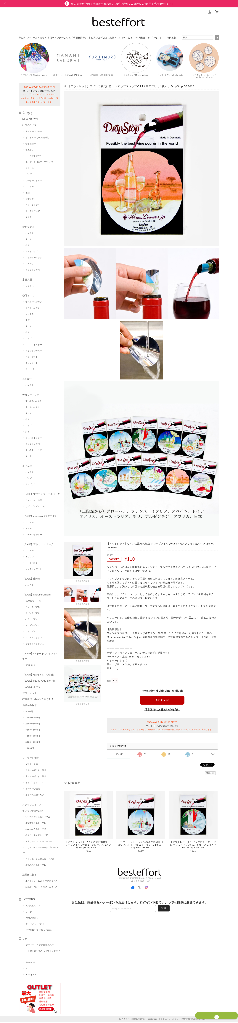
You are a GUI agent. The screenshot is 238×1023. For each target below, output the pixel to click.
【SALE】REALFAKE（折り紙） (40, 681)
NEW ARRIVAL (30, 119)
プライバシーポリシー (36, 925)
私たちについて (33, 906)
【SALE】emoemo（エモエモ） (39, 516)
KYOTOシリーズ (33, 601)
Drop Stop (30, 665)
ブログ (29, 912)
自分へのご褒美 (32, 789)
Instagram (31, 975)
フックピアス (31, 632)
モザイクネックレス (34, 644)
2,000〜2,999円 (32, 724)
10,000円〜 (30, 749)
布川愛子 (27, 379)
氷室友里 (27, 280)
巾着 (27, 246)
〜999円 (29, 712)
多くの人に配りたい (34, 795)
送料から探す (29, 875)
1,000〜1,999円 (32, 718)
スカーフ (29, 264)
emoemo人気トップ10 (35, 830)
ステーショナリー (33, 205)
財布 (27, 432)
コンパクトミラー (33, 345)
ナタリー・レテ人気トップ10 (38, 842)
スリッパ (29, 370)
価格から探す (29, 706)
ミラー (28, 529)
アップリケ (30, 485)
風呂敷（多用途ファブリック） (39, 163)
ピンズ (28, 479)
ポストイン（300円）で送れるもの (41, 881)
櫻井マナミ (28, 227)
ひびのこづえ (29, 126)
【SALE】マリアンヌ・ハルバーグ (41, 494)
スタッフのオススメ (33, 805)
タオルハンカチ (32, 308)
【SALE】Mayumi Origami (36, 595)
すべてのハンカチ (33, 132)
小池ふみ (27, 466)
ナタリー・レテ (30, 395)
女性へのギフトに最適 (35, 771)
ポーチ (28, 240)
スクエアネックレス (34, 638)
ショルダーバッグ (33, 258)
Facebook (31, 963)
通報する (210, 774)
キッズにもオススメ (34, 783)
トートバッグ (31, 252)
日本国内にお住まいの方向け (162, 710)
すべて (119, 755)
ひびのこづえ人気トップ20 (37, 817)
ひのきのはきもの (33, 181)
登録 (163, 908)
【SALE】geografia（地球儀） (38, 675)
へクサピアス (31, 620)
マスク (28, 218)
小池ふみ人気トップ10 (35, 866)
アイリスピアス (32, 608)
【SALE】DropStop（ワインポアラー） (40, 657)
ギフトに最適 (31, 765)
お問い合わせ (32, 918)
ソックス (29, 286)
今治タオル (30, 199)
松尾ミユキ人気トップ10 (36, 836)
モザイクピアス (32, 614)
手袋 (27, 193)
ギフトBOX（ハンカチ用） (37, 138)
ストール (29, 169)
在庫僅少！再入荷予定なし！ (38, 699)
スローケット (31, 357)
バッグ (28, 175)
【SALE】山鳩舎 (31, 579)
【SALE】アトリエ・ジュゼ (37, 545)
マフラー (29, 187)
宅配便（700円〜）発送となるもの (41, 888)
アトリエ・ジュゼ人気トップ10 (39, 859)
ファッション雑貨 (33, 501)
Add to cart (162, 700)
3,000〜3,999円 (32, 730)
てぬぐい (29, 150)
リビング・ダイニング (35, 507)
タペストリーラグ (33, 451)
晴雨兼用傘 (30, 144)
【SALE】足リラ (31, 687)
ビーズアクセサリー (34, 157)
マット (28, 457)
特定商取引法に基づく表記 (39, 931)
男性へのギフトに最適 (35, 777)
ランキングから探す (33, 811)
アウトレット (29, 693)
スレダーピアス (32, 626)
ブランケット (31, 364)
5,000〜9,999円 (32, 743)
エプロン (29, 557)
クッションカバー (33, 270)
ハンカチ (29, 234)
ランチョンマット (33, 570)
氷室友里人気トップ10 (35, 824)
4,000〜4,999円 (32, 737)
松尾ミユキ (28, 296)
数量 (109, 681)
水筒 (27, 321)
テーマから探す (30, 758)
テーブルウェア (32, 212)
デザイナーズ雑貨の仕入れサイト (42, 946)
